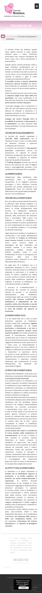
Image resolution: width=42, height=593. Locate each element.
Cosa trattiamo (11, 36)
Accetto (23, 588)
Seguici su (21, 559)
